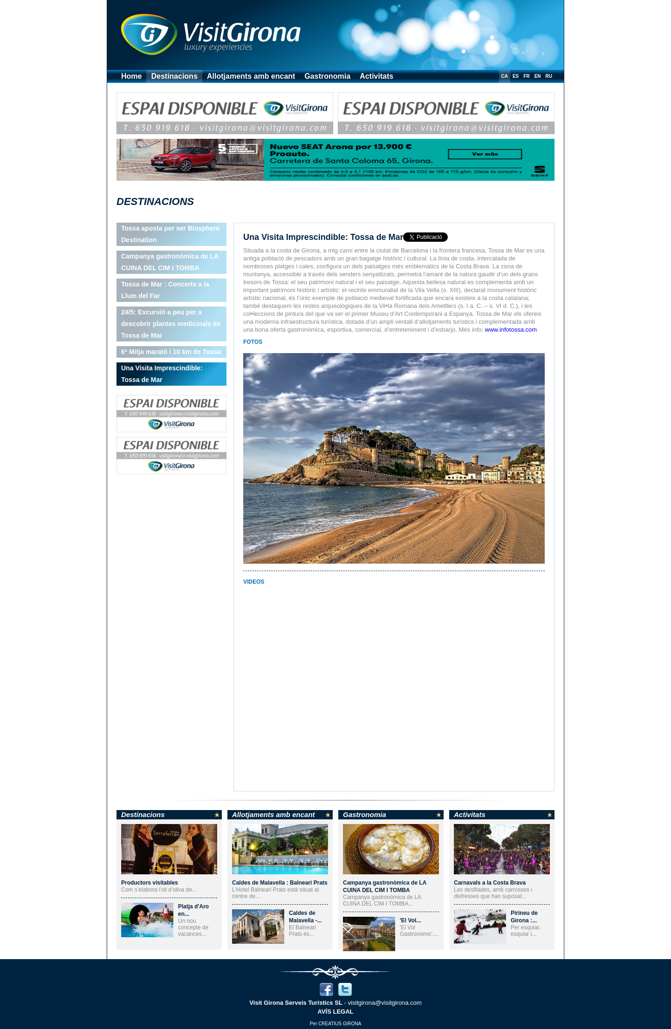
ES (516, 76)
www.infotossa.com (511, 329)
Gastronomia (327, 76)
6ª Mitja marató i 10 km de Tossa (171, 351)
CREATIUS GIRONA (339, 1023)
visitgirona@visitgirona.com (384, 1002)
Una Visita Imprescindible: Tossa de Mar (162, 373)
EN (537, 76)
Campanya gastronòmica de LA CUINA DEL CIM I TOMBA (170, 262)
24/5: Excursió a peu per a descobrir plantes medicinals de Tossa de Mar (170, 323)
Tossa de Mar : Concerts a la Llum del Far (165, 290)
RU (549, 76)
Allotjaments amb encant (251, 76)
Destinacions (174, 76)
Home (131, 76)
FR (526, 76)
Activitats (376, 76)
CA (504, 76)
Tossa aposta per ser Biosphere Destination (170, 234)
